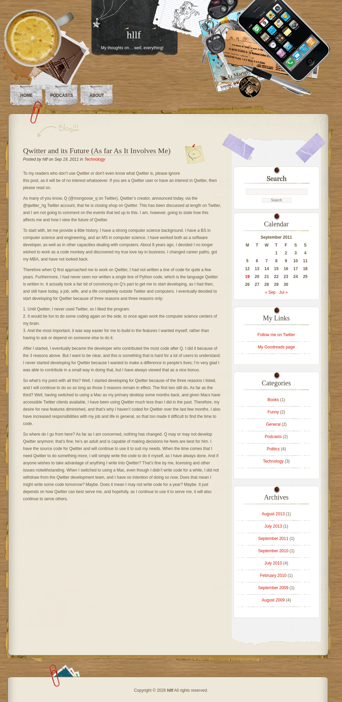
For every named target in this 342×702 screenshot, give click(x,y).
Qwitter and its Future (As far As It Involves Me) (97, 150)
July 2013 (273, 526)
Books (273, 399)
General (273, 424)
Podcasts (61, 95)
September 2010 (273, 550)
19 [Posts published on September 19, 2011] (247, 276)
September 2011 (273, 538)
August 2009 (273, 600)
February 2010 (273, 575)
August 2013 (273, 514)
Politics (273, 449)
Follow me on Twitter (276, 334)
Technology (94, 159)
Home (26, 95)
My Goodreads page (276, 347)
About (96, 95)
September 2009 (273, 587)
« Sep (270, 292)
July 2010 (273, 563)
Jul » (283, 292)
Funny (273, 412)
